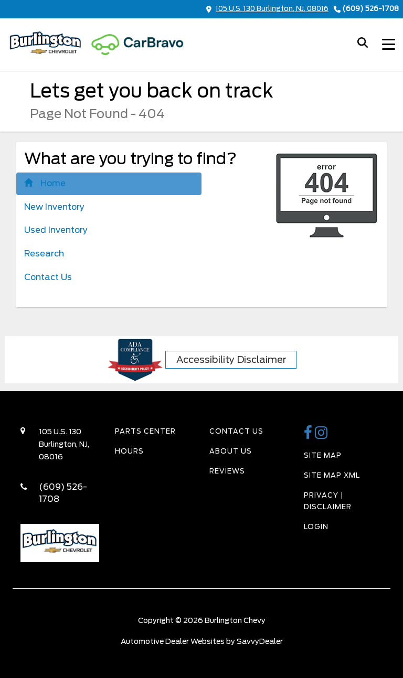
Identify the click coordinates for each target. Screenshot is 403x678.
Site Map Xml (332, 475)
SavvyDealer (260, 641)
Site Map (323, 455)
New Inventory (54, 207)
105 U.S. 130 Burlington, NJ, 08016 (267, 9)
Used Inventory (56, 230)
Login (316, 527)
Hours (129, 451)
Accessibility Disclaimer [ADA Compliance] (231, 359)
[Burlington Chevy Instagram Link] (321, 435)
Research (44, 254)
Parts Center (145, 431)
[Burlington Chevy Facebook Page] (309, 435)
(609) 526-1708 (370, 9)
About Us (230, 451)
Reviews (227, 471)
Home (45, 183)
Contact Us (48, 277)
